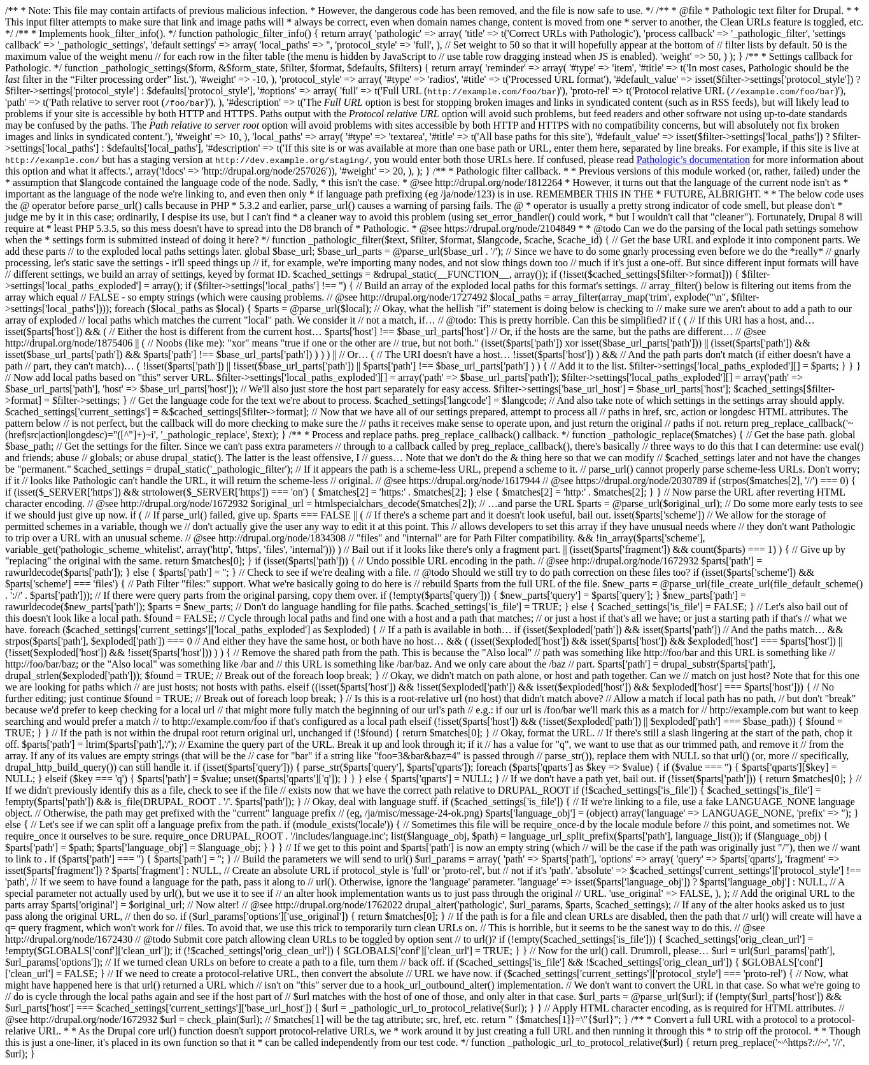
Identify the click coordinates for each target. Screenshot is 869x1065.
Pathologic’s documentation (693, 159)
